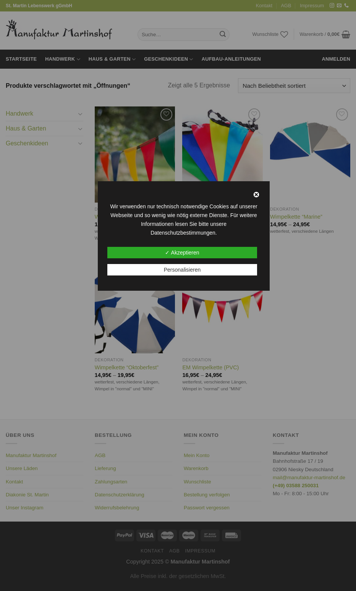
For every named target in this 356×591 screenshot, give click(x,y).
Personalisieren (182, 270)
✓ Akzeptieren (182, 253)
